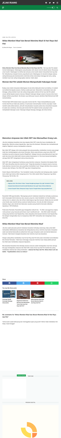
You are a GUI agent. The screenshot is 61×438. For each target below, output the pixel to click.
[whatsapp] (52, 282)
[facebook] (45, 2)
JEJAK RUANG (9, 2)
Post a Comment (17, 46)
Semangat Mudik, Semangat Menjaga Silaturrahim (7, 300)
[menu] (3, 6)
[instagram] (57, 2)
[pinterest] (37, 282)
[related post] (9, 293)
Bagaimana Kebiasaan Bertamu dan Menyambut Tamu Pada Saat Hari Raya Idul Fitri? (23, 302)
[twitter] (49, 2)
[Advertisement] (30, 23)
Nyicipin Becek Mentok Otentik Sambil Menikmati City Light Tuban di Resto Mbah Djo (29, 185)
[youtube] (53, 2)
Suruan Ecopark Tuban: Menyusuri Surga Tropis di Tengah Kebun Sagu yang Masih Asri (30, 188)
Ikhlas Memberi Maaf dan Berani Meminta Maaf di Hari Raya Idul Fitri (37, 300)
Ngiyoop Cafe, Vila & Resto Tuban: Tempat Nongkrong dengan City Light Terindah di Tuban (31, 182)
